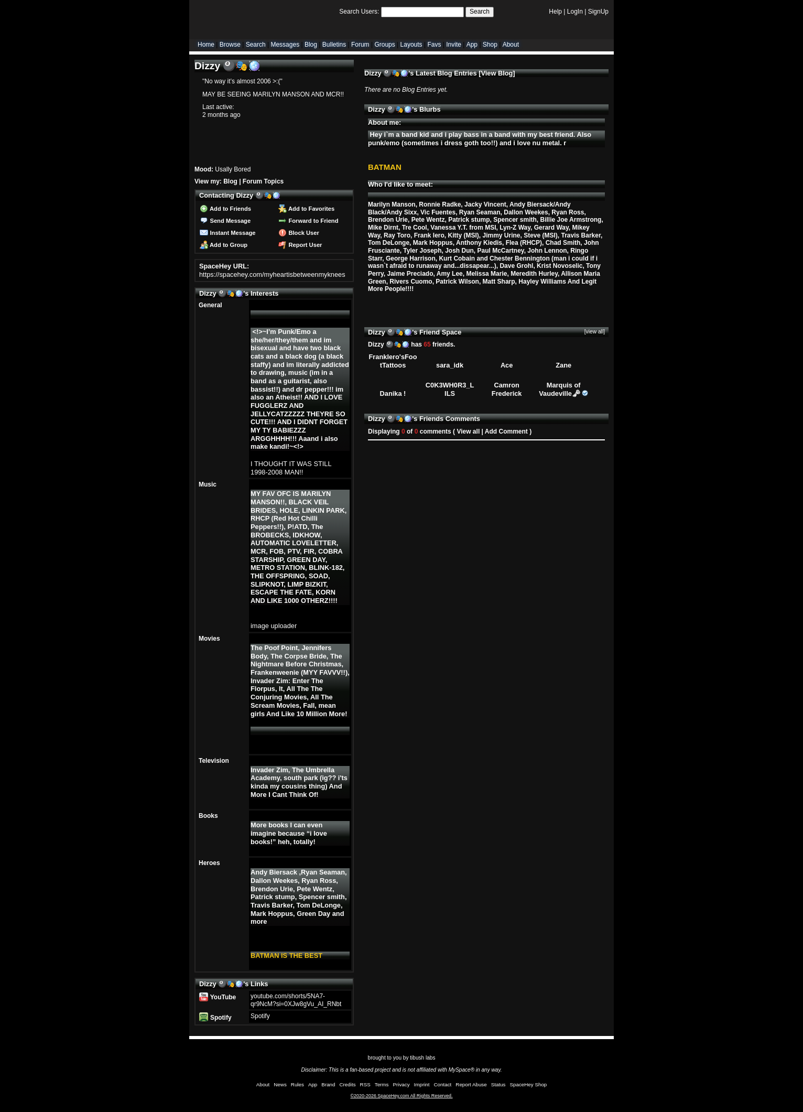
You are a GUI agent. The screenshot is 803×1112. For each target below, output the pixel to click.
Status (498, 1084)
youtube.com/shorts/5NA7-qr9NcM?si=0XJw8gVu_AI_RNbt (296, 1000)
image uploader (274, 626)
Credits (348, 1084)
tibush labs (422, 1058)
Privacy (401, 1084)
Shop (490, 44)
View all (468, 431)
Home (206, 44)
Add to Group (223, 245)
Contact (443, 1084)
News (280, 1084)
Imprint (422, 1084)
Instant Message (227, 233)
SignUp (598, 11)
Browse (230, 44)
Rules (297, 1084)
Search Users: (359, 11)
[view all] (594, 331)
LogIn (575, 11)
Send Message (225, 221)
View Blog (497, 73)
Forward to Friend (308, 221)
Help (555, 11)
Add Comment (506, 431)
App (472, 44)
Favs (434, 44)
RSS (365, 1084)
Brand (328, 1084)
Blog (311, 44)
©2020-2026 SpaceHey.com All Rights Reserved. (401, 1095)
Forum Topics (263, 181)
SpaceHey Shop (528, 1084)
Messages (284, 44)
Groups (384, 44)
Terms (382, 1084)
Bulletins (334, 44)
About (511, 44)
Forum (360, 44)
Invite (453, 44)
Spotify (215, 1017)
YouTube (217, 997)
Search (480, 11)
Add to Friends (225, 209)
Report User (300, 245)
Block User (298, 233)
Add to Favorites (306, 209)
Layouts (411, 44)
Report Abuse (470, 1084)
